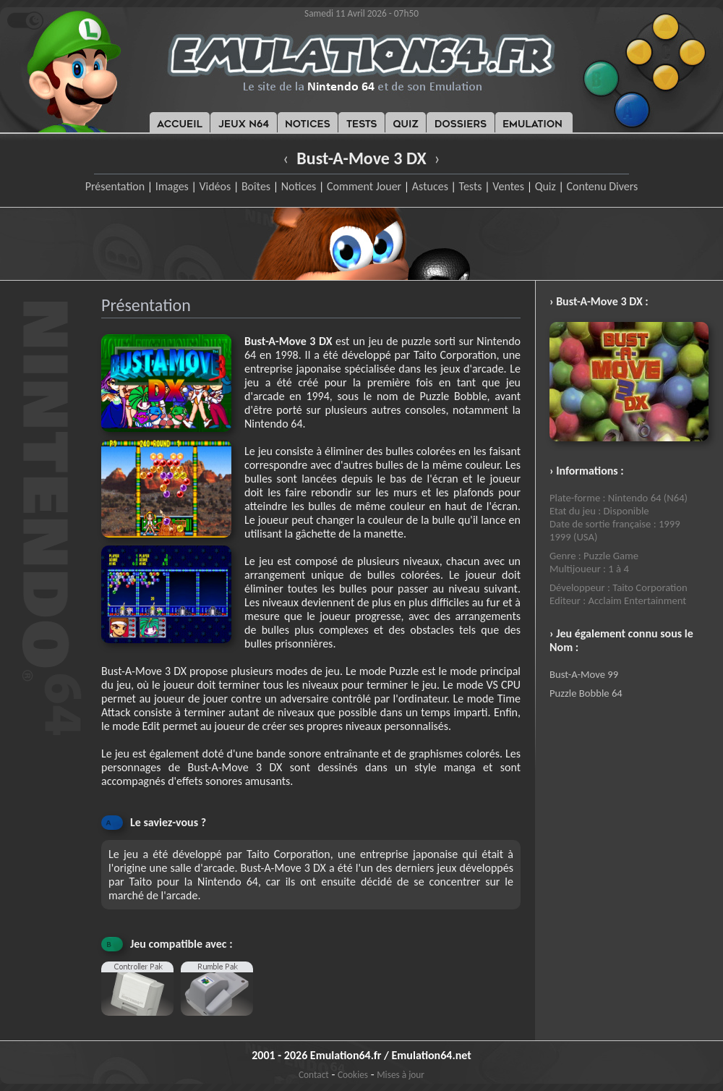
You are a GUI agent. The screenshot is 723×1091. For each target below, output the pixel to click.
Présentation (115, 186)
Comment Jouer (364, 186)
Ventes (508, 186)
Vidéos (215, 186)
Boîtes (255, 186)
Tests (470, 186)
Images (172, 186)
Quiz (545, 186)
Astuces (430, 186)
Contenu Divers (602, 186)
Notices (299, 186)
